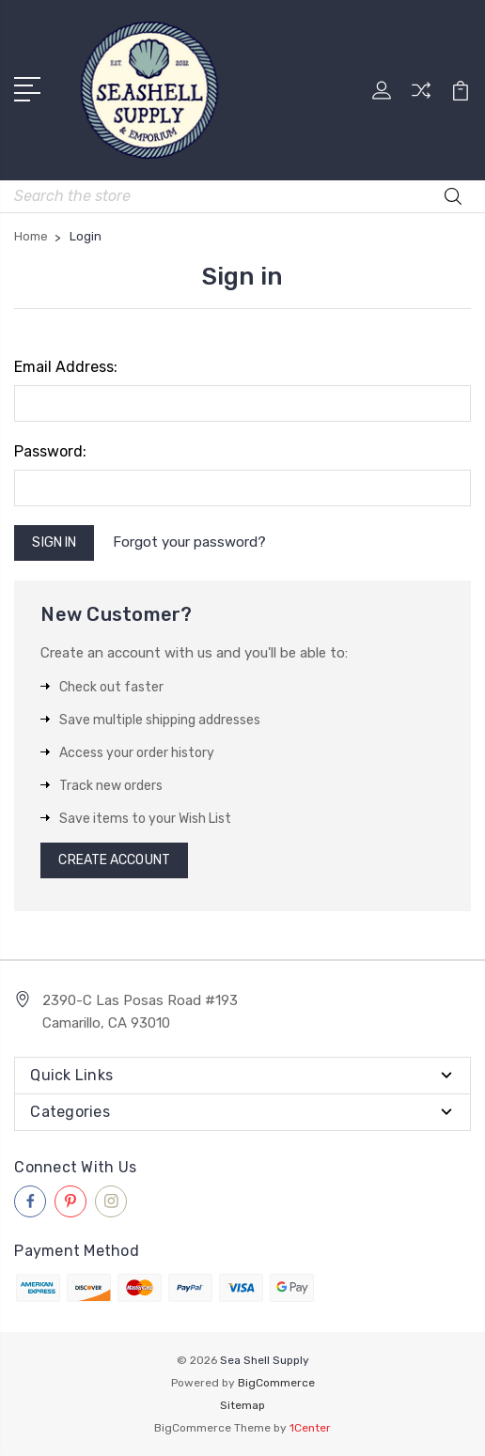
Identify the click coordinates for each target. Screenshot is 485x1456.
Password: (50, 451)
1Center (310, 1427)
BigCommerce (276, 1382)
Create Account (113, 860)
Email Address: (65, 367)
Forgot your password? (189, 542)
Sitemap (242, 1405)
